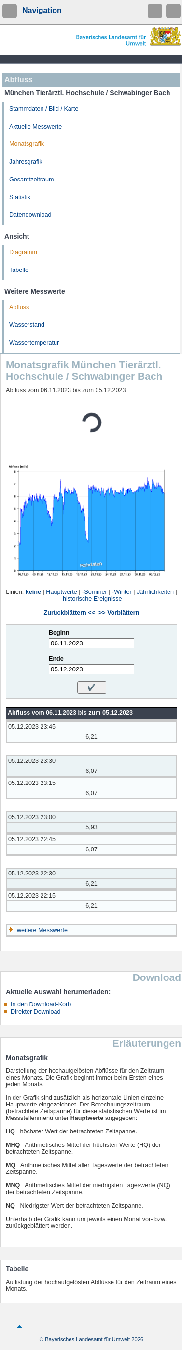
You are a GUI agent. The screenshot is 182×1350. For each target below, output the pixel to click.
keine (33, 592)
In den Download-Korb (41, 1004)
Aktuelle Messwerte (35, 126)
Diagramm (23, 252)
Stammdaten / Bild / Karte (44, 108)
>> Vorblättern (118, 612)
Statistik (19, 197)
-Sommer (94, 592)
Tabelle (18, 270)
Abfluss (19, 307)
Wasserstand (26, 324)
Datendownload (30, 214)
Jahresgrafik (25, 161)
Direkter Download (36, 1011)
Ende (56, 659)
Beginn (59, 633)
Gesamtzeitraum (31, 179)
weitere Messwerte (42, 930)
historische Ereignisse (92, 598)
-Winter (122, 592)
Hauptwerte (61, 592)
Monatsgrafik (26, 144)
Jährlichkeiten (155, 592)
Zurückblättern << (69, 612)
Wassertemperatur (34, 342)
